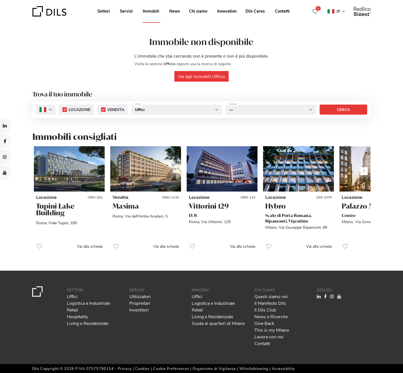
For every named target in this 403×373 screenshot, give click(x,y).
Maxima (126, 206)
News (174, 11)
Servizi (126, 11)
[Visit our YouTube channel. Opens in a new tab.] (5, 172)
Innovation (226, 11)
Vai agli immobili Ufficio (201, 76)
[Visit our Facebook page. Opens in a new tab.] (5, 141)
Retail (72, 310)
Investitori (139, 310)
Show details (195, 367)
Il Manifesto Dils (270, 303)
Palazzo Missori (368, 206)
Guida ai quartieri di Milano (218, 323)
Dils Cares (255, 11)
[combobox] (45, 110)
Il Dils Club (265, 310)
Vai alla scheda (89, 246)
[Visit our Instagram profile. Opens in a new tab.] (5, 156)
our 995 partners (37, 345)
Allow (360, 340)
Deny (360, 352)
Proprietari (139, 303)
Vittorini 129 (209, 206)
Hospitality (77, 316)
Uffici (72, 296)
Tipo (138, 105)
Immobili (151, 11)
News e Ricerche (271, 316)
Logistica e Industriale (88, 303)
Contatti (282, 11)
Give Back (264, 323)
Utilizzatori (140, 296)
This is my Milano (271, 330)
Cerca (343, 109)
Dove (233, 105)
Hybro (275, 206)
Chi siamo (198, 11)
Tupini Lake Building (55, 209)
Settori (103, 11)
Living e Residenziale (87, 323)
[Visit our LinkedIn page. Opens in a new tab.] (5, 125)
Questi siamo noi (271, 296)
